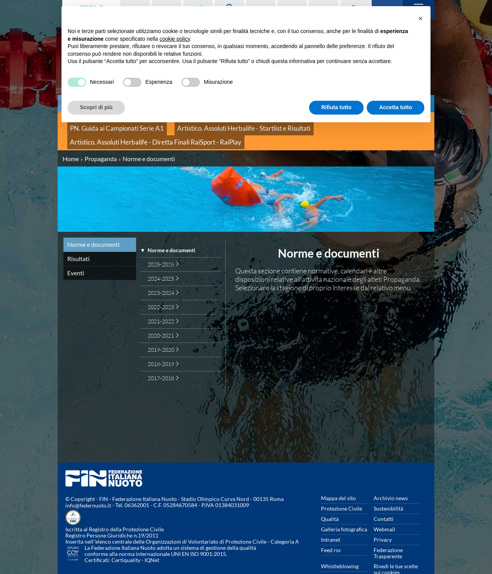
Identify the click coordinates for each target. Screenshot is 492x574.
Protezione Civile (341, 489)
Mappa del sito (338, 479)
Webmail (384, 510)
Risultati (78, 239)
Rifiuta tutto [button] (336, 107)
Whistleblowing (340, 547)
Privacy (383, 520)
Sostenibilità (388, 489)
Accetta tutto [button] (395, 107)
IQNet (152, 541)
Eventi (75, 254)
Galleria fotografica (344, 510)
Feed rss (331, 531)
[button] (420, 18)
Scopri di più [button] (96, 107)
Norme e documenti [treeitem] (171, 231)
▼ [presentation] (142, 231)
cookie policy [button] (175, 39)
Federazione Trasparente (388, 534)
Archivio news (391, 479)
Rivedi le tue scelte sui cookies (396, 550)
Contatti (384, 500)
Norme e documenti (93, 225)
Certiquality (125, 541)
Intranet (330, 520)
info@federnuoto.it (88, 487)
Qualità (330, 500)
